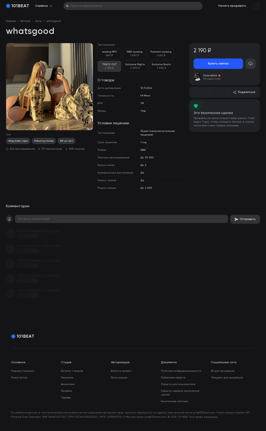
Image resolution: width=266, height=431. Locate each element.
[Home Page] (17, 5)
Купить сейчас (218, 63)
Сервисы (43, 5)
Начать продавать (232, 5)
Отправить (245, 219)
